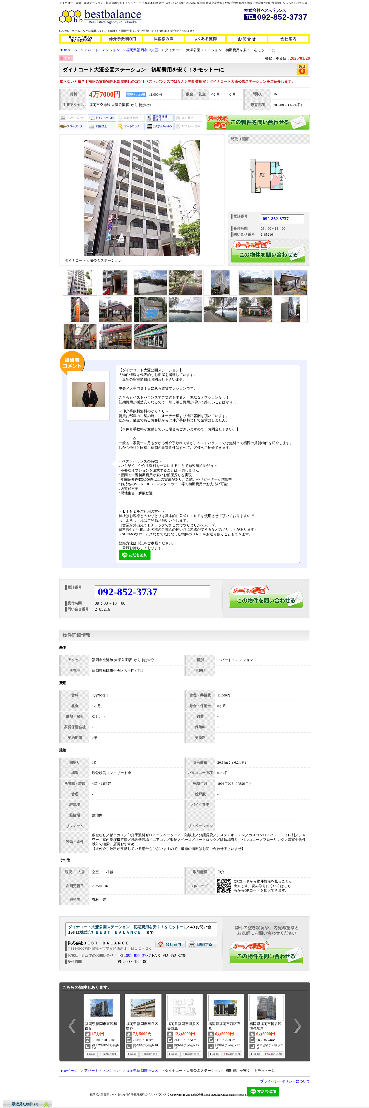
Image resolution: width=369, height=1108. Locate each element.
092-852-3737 (276, 219)
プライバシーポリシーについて (285, 1081)
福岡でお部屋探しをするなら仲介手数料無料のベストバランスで (129, 1094)
